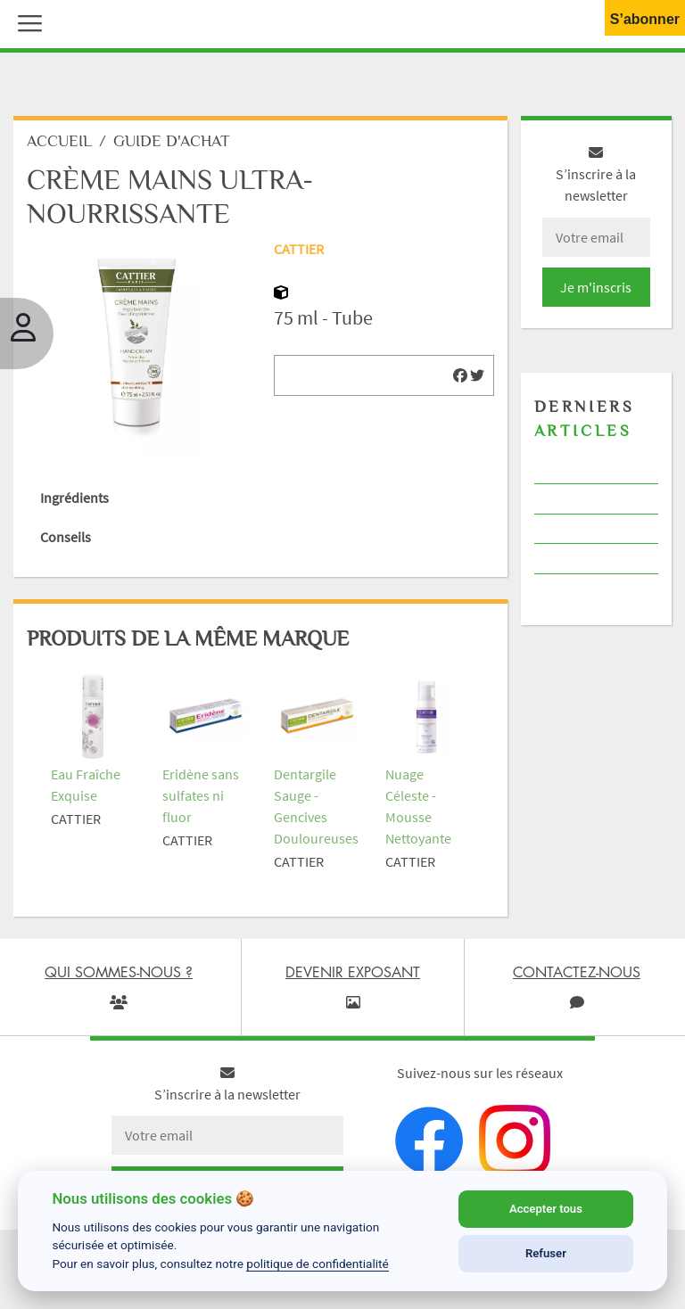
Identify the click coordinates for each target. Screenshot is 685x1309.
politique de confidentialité (317, 1263)
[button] (26, 21)
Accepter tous (545, 1208)
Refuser (545, 1253)
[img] (460, 375)
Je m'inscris (595, 287)
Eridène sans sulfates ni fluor (200, 795)
